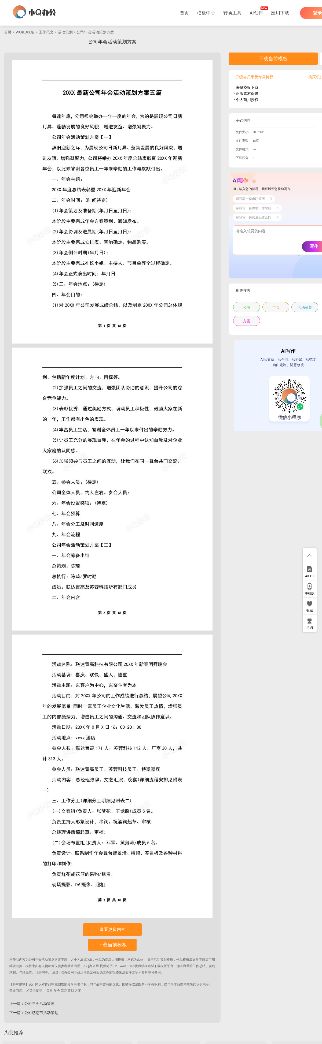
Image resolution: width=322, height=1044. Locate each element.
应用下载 (280, 13)
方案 (78, 991)
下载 (64, 959)
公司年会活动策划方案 (95, 32)
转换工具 (232, 13)
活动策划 (65, 32)
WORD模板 (25, 32)
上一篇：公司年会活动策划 (31, 1004)
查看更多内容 (112, 929)
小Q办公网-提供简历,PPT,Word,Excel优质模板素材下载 (121, 966)
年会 (57, 991)
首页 (184, 13)
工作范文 (46, 32)
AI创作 (256, 13)
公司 (49, 991)
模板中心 (206, 13)
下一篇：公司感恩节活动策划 (33, 1013)
